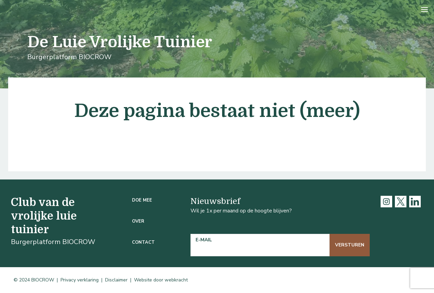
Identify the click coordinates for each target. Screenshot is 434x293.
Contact (143, 242)
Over (138, 221)
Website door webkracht (161, 280)
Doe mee (142, 200)
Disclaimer (116, 280)
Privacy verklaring (80, 280)
